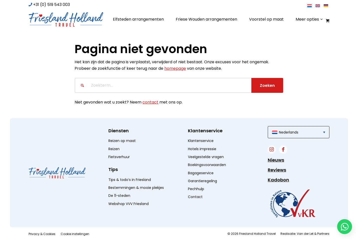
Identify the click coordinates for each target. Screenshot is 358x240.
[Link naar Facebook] (283, 150)
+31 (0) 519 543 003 (51, 4)
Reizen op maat (122, 140)
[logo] (66, 19)
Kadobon (278, 180)
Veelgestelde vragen (206, 156)
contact (150, 102)
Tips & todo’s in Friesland (129, 179)
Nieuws (276, 160)
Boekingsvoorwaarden (207, 164)
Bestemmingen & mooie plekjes (136, 187)
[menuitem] (138, 19)
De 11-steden (119, 195)
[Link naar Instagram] (272, 150)
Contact (195, 196)
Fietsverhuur (119, 156)
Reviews (277, 170)
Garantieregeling (202, 180)
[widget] (292, 203)
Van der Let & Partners (313, 234)
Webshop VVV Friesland (128, 203)
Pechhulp (196, 188)
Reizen (114, 148)
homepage (175, 68)
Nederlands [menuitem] (288, 132)
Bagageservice (201, 173)
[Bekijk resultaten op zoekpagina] (267, 85)
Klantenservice (201, 140)
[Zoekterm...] (179, 85)
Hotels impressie (202, 148)
